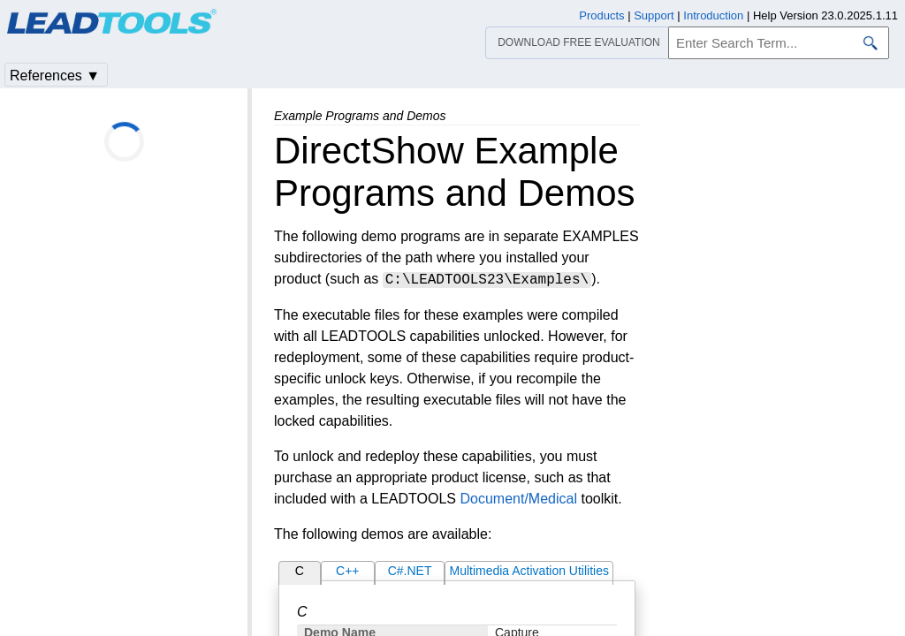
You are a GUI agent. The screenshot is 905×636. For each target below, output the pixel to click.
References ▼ (55, 75)
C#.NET (410, 571)
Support (654, 15)
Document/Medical (518, 498)
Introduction (713, 15)
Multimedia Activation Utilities (529, 571)
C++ (347, 571)
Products (601, 15)
